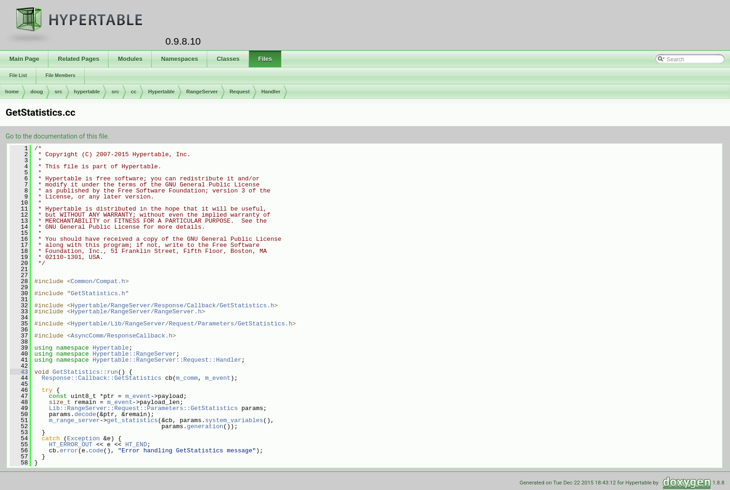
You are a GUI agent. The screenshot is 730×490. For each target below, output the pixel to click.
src (58, 91)
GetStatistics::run (85, 372)
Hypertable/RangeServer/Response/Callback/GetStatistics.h (172, 305)
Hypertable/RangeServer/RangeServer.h (136, 311)
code (96, 450)
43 (19, 372)
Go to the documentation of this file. (57, 136)
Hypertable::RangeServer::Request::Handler (167, 360)
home (12, 91)
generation (205, 426)
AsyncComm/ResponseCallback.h (121, 335)
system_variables (234, 420)
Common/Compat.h (98, 281)
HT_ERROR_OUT (71, 444)
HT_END (136, 444)
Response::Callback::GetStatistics (101, 378)
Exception (83, 438)
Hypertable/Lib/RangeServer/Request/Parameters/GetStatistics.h (181, 323)
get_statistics (132, 420)
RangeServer (202, 91)
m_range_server (74, 420)
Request (240, 91)
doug (36, 91)
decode (85, 414)
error (69, 450)
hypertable (87, 91)
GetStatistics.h (98, 293)
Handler (270, 91)
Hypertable (161, 91)
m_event (217, 378)
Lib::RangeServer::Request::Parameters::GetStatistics (143, 408)
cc (133, 91)
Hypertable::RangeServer (134, 354)
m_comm (187, 378)
